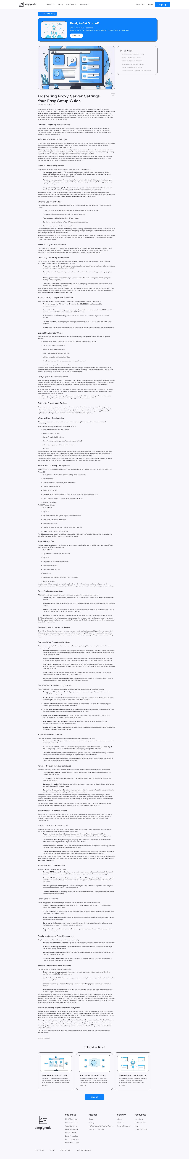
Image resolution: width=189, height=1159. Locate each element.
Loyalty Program (141, 1129)
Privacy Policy (65, 1150)
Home (90, 1119)
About (119, 1119)
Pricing (60, 4)
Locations (139, 1119)
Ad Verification (71, 1122)
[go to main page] (27, 4)
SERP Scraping (71, 1119)
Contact (120, 1122)
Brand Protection (72, 1139)
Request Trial (140, 4)
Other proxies (140, 1122)
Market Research (72, 1142)
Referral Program (124, 1125)
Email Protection (71, 1136)
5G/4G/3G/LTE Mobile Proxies (101, 1125)
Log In (150, 4)
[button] (51, 4)
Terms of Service (84, 1150)
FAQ (136, 1125)
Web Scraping (71, 1125)
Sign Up (162, 4)
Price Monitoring (71, 1129)
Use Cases (70, 1115)
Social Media (70, 1132)
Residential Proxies (96, 1129)
